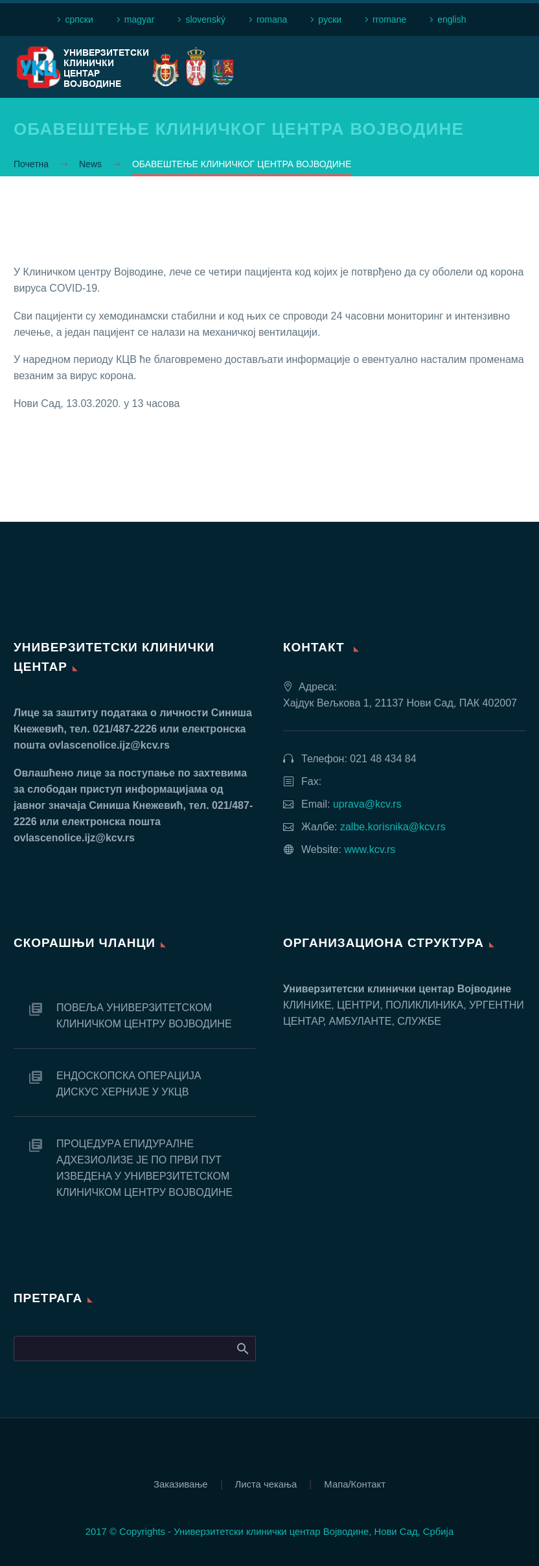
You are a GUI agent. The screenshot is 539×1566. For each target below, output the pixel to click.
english (451, 19)
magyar (139, 19)
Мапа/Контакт (354, 1485)
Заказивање (181, 1485)
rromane (389, 19)
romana (272, 19)
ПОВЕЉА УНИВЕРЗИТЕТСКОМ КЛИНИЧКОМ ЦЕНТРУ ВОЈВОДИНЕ (144, 1015)
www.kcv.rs (369, 849)
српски (79, 19)
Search (242, 1348)
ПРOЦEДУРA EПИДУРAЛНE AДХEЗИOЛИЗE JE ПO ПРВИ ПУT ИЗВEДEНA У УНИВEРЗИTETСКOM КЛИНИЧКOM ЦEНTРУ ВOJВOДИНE (144, 1168)
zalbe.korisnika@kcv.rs (393, 826)
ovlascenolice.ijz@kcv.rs (109, 745)
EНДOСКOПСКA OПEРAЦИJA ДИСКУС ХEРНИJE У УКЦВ (128, 1083)
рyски (329, 19)
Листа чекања (266, 1485)
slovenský (205, 19)
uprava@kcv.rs (367, 804)
